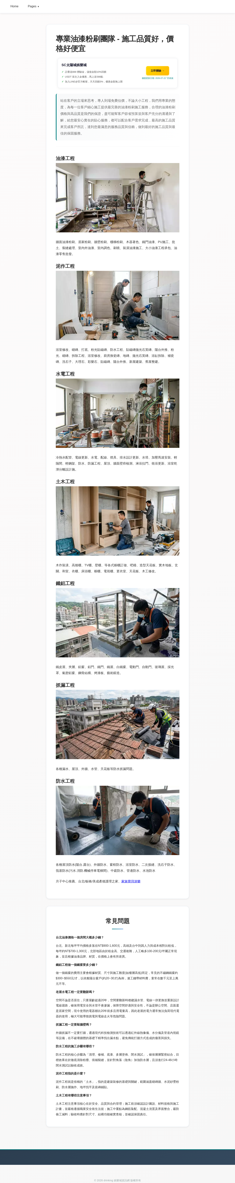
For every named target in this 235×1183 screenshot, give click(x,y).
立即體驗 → (158, 70)
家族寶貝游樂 (131, 881)
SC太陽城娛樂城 (74, 65)
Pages (33, 6)
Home (15, 6)
